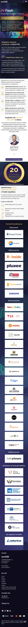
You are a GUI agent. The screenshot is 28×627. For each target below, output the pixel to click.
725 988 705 (4, 596)
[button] (24, 1)
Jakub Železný (14, 147)
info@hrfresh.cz (5, 597)
